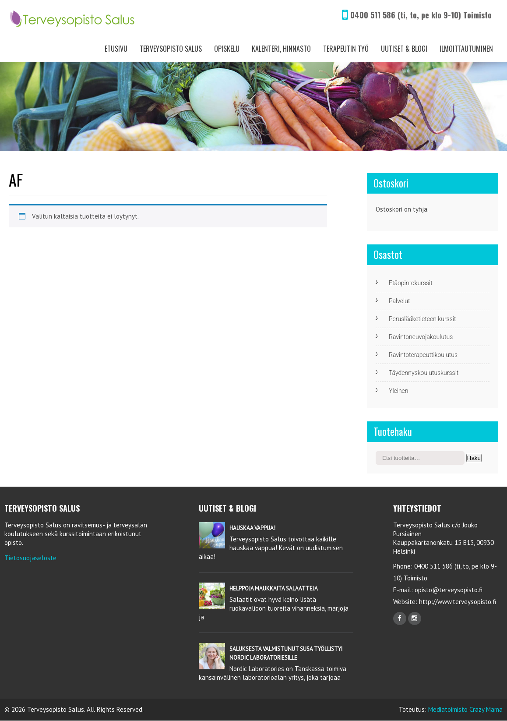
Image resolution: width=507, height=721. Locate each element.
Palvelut (399, 300)
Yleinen (398, 390)
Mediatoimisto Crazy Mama (465, 709)
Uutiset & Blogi (404, 48)
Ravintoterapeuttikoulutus (423, 354)
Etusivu (116, 48)
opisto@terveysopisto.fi (448, 590)
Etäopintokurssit (411, 282)
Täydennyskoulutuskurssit (423, 372)
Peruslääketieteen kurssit (422, 318)
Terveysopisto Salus (171, 48)
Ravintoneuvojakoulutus (421, 336)
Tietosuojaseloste (30, 558)
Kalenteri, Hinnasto (281, 48)
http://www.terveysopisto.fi (456, 601)
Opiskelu (226, 48)
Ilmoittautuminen (466, 48)
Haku (474, 458)
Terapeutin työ (346, 48)
